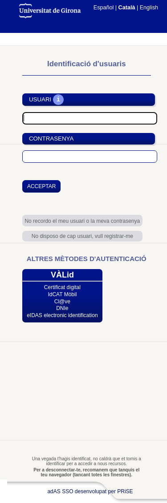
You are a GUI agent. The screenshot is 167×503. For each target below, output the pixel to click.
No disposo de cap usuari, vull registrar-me (82, 236)
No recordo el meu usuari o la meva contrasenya (82, 221)
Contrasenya (51, 138)
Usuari (40, 100)
